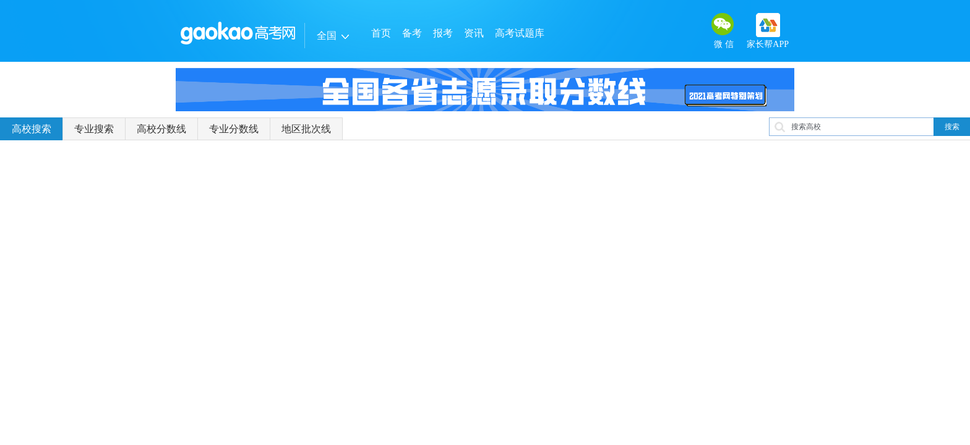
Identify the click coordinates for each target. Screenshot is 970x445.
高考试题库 (519, 33)
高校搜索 (31, 129)
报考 (443, 33)
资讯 (474, 33)
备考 (412, 33)
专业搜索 (94, 129)
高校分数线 (161, 129)
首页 (381, 33)
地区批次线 (306, 129)
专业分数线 (234, 129)
